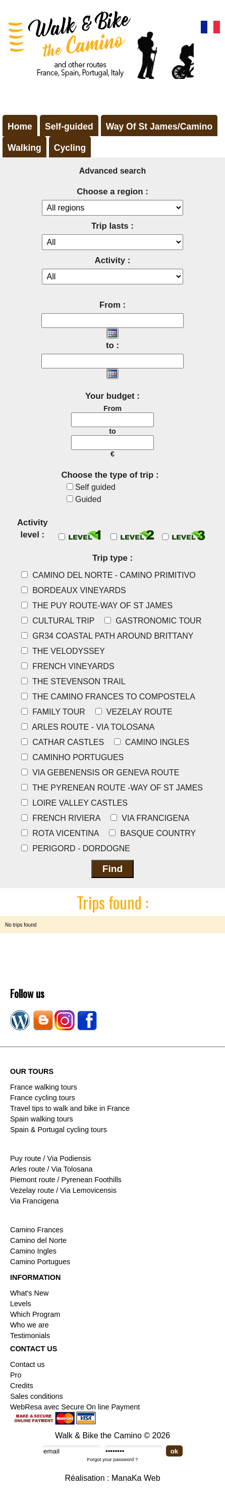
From (112, 408)
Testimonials (30, 1335)
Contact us (27, 1364)
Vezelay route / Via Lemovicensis (63, 1190)
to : (112, 345)
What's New (29, 1293)
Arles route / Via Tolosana (51, 1169)
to (112, 431)
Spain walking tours (41, 1119)
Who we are (29, 1325)
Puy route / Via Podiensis (50, 1158)
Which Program (35, 1314)
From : (112, 305)
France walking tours (43, 1087)
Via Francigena (34, 1201)
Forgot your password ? (112, 1459)
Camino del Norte (38, 1240)
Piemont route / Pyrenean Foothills (66, 1180)
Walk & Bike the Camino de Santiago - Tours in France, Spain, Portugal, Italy (98, 42)
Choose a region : (112, 191)
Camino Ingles (33, 1251)
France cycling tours (42, 1098)
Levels (20, 1304)
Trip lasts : (112, 226)
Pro (15, 1375)
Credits (21, 1386)
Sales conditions (36, 1396)
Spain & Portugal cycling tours (58, 1130)
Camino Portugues (40, 1262)
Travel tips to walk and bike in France (70, 1108)
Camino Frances (37, 1230)
